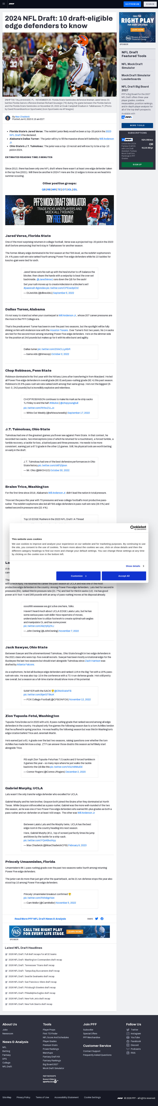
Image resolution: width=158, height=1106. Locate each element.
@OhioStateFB (62, 691)
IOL (70, 189)
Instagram (136, 1033)
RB (48, 189)
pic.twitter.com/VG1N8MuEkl (66, 767)
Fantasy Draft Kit (51, 1057)
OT (64, 189)
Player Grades (50, 1041)
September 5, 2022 (63, 293)
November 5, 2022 (66, 902)
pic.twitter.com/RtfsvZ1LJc (39, 408)
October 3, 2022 (60, 354)
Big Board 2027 (50, 1064)
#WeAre (53, 403)
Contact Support (91, 1051)
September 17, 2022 (79, 413)
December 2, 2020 (75, 771)
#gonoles (40, 288)
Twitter (134, 1030)
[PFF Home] (11, 4)
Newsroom (7, 1033)
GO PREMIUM (132, 4)
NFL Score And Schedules (56, 1037)
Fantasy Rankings (52, 1060)
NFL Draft (7, 1066)
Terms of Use (42, 1097)
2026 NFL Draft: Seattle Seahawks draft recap (29, 976)
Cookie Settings (92, 1097)
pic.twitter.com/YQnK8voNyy (40, 840)
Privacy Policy (23, 1097)
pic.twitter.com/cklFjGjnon (52, 465)
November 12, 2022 (80, 699)
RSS (133, 1053)
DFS (4, 1059)
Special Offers (90, 1033)
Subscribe (88, 1030)
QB (44, 189)
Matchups (48, 1053)
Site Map (6, 1097)
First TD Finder (50, 1033)
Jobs (5, 1030)
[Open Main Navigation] (3, 4)
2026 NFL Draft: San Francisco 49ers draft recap (31, 982)
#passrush (29, 288)
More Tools (137, 125)
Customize (78, 575)
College (6, 1063)
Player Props (49, 1030)
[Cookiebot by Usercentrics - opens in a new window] (132, 528)
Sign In (150, 4)
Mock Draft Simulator (53, 1068)
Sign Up (137, 165)
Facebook (136, 1041)
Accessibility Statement (66, 1097)
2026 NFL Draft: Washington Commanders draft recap (33, 960)
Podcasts (136, 1049)
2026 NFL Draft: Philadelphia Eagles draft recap (30, 993)
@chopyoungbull (69, 403)
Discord (135, 1045)
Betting (6, 1051)
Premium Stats (50, 1045)
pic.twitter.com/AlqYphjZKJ (39, 626)
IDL (75, 189)
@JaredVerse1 (45, 279)
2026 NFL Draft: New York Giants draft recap (28, 1004)
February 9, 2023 (77, 845)
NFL (4, 1047)
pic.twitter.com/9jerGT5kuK (39, 694)
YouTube (135, 1037)
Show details (133, 566)
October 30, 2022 (59, 470)
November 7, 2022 (69, 631)
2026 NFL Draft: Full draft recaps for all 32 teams (30, 954)
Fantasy (6, 1055)
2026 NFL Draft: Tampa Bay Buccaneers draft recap (32, 971)
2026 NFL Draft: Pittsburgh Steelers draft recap (30, 987)
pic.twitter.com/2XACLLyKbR (54, 349)
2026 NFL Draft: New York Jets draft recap (27, 998)
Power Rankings (51, 1049)
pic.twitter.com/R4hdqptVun (39, 898)
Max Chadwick (22, 117)
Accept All (124, 575)
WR (54, 189)
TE (59, 189)
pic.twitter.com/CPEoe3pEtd (62, 288)
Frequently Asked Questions (97, 1055)
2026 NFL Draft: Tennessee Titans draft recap (29, 965)
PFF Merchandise (91, 1037)
